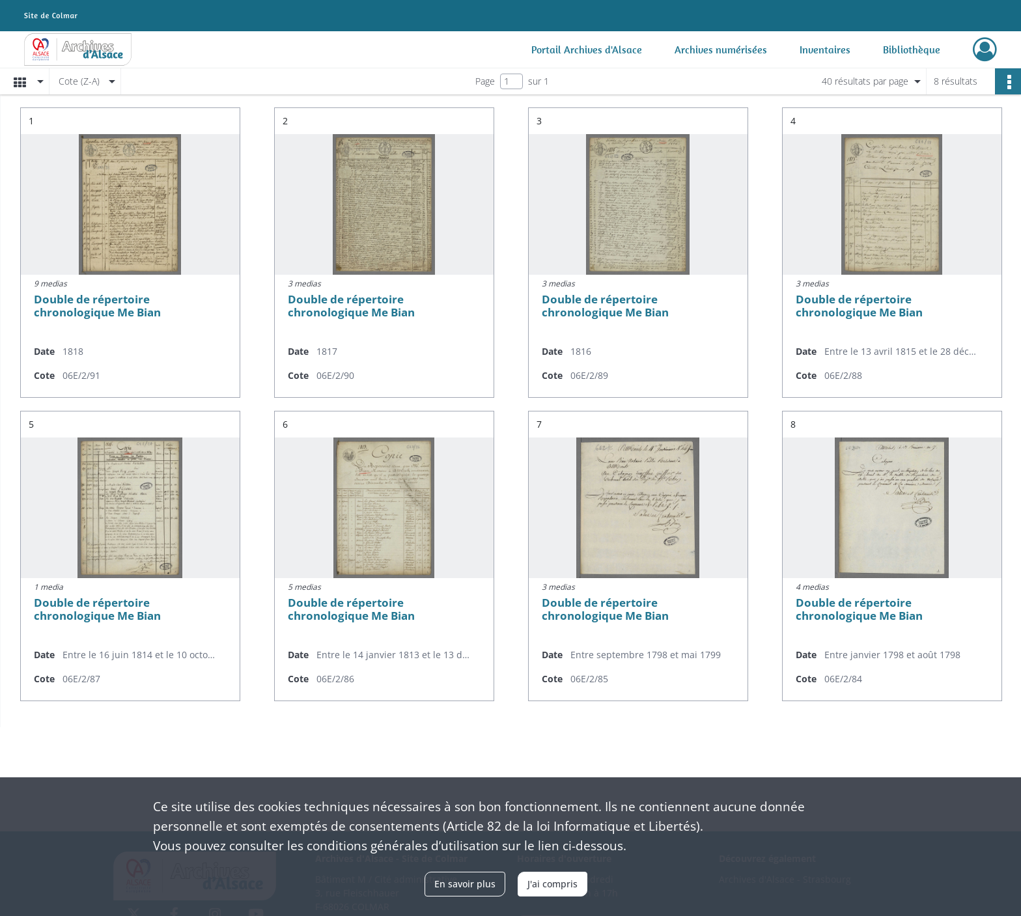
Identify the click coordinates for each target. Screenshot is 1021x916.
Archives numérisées (721, 49)
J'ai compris (552, 884)
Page (485, 81)
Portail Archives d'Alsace (586, 49)
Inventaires (825, 49)
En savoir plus (465, 884)
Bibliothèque (911, 49)
